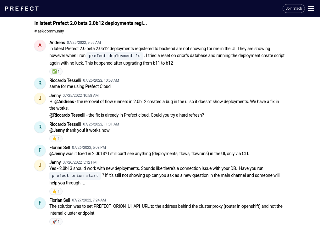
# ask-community (49, 31)
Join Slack (293, 8)
